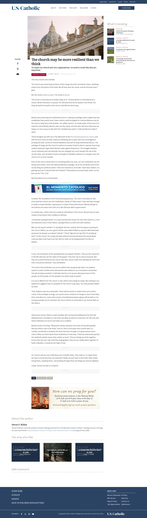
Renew (126, 2)
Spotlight (50, 95)
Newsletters (112, 2)
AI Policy (124, 495)
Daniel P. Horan (89, 454)
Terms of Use (91, 514)
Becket (66, 95)
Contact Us (125, 501)
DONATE (16, 494)
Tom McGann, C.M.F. (57, 454)
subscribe (126, 8)
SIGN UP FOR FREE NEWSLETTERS (28, 502)
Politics (50, 378)
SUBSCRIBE (17, 491)
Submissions (125, 504)
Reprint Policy (112, 501)
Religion (119, 29)
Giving (93, 8)
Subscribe (132, 2)
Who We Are (111, 498)
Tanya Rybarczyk (25, 454)
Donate (120, 2)
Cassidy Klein (120, 51)
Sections (62, 8)
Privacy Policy (100, 514)
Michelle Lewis (121, 64)
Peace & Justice (122, 47)
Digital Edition (103, 2)
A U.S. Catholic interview (124, 34)
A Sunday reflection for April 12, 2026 (89, 451)
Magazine (84, 8)
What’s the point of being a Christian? (125, 32)
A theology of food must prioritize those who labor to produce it (125, 60)
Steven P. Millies (53, 74)
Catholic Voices (39, 74)
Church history (42, 378)
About (53, 8)
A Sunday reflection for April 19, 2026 (26, 451)
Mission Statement (114, 495)
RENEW (15, 498)
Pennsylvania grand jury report (82, 137)
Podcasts (73, 8)
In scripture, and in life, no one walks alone (57, 451)
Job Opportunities (113, 504)
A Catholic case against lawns (125, 49)
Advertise (124, 498)
